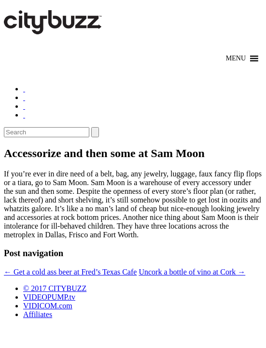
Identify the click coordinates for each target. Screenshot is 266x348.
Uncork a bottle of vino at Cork (192, 272)
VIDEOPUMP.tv (49, 297)
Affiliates (37, 314)
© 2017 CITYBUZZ (54, 288)
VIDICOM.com (47, 306)
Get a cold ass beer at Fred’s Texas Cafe (70, 272)
